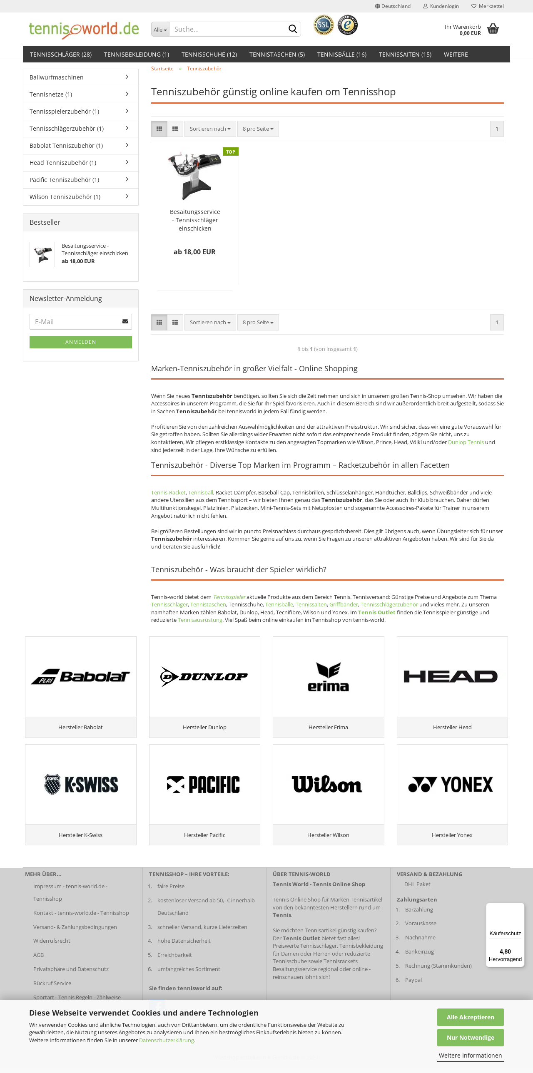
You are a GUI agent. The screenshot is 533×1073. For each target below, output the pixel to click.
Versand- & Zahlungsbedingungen (75, 932)
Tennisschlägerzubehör (389, 604)
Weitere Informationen (470, 1055)
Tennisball (200, 492)
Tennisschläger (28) (61, 54)
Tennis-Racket (168, 492)
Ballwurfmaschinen (57, 77)
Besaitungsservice (295, 974)
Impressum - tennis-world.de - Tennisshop (70, 897)
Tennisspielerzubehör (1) (64, 111)
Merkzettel (487, 6)
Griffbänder (343, 604)
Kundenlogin (441, 6)
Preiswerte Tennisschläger (305, 951)
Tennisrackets (341, 966)
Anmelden (80, 341)
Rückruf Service (52, 988)
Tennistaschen (208, 604)
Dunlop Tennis (466, 442)
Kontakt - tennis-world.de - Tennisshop (81, 917)
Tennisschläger (169, 604)
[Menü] (520, 908)
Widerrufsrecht (51, 946)
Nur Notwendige (470, 1037)
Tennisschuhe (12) (209, 54)
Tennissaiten (311, 604)
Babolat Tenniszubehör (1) (66, 145)
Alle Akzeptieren (470, 1017)
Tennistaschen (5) (277, 54)
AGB (38, 960)
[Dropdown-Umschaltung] (160, 29)
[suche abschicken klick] (293, 29)
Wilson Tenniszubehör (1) (65, 197)
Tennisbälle (279, 604)
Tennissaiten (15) (405, 54)
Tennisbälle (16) (341, 54)
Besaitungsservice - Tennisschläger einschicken (195, 220)
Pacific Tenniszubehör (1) (64, 180)
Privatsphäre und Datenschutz (71, 974)
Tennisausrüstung (200, 619)
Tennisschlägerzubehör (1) (67, 128)
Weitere (456, 54)
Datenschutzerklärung (166, 1040)
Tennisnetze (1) (51, 94)
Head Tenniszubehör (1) (63, 162)
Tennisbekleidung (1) (136, 54)
